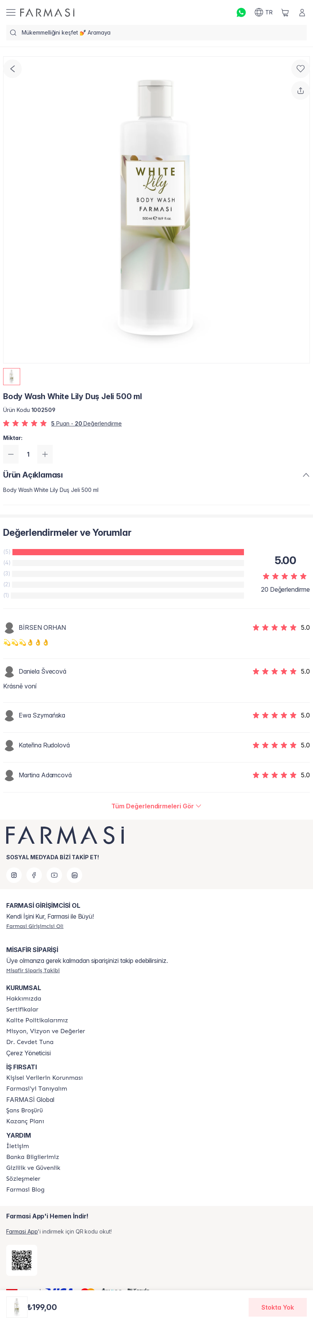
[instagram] (14, 875)
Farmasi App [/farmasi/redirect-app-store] (22, 1231)
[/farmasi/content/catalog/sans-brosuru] (24, 1110)
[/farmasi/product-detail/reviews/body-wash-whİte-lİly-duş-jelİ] (156, 806)
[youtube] (54, 875)
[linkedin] (74, 875)
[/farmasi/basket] (285, 12)
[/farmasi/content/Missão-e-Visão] (45, 1031)
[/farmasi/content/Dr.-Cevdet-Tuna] (30, 1042)
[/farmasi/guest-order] (33, 970)
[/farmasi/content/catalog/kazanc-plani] (25, 1121)
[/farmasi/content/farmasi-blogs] (25, 1190)
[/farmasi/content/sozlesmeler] (23, 1179)
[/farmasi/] (47, 12)
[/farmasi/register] (35, 926)
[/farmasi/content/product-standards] (22, 1009)
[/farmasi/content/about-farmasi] (36, 1089)
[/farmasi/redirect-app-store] (21, 1260)
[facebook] (34, 875)
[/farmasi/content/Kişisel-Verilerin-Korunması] (44, 1078)
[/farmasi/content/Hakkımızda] (23, 999)
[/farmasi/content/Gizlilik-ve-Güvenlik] (33, 1168)
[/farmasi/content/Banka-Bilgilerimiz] (32, 1157)
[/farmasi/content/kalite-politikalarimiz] (37, 1020)
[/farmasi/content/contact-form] (17, 1146)
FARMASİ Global (30, 1099)
